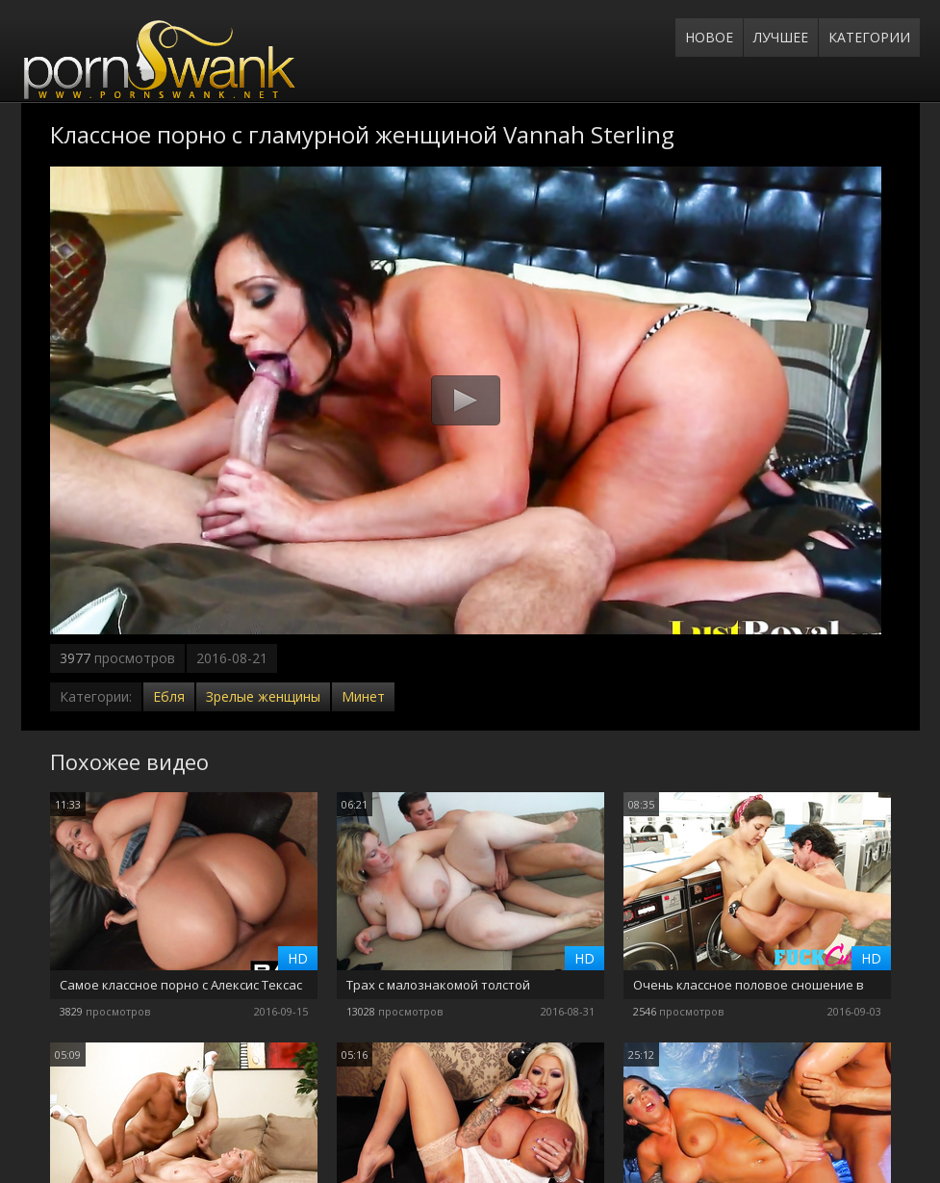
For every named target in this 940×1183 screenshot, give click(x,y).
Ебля (169, 696)
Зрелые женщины (263, 696)
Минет (363, 696)
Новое (709, 37)
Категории (869, 37)
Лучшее (780, 37)
